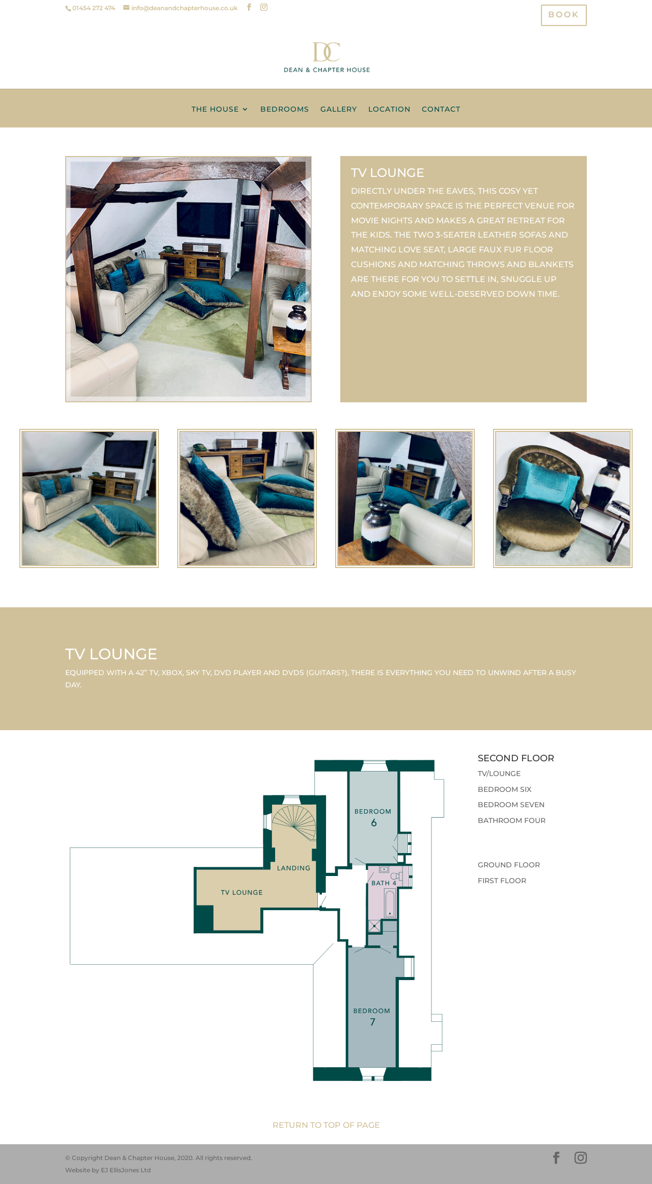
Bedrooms (284, 110)
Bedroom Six (504, 789)
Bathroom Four (512, 820)
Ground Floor (509, 864)
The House (215, 110)
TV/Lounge (499, 773)
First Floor (502, 880)
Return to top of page (326, 1125)
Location (389, 110)
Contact (441, 110)
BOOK (564, 15)
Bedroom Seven (511, 804)
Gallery (338, 110)
